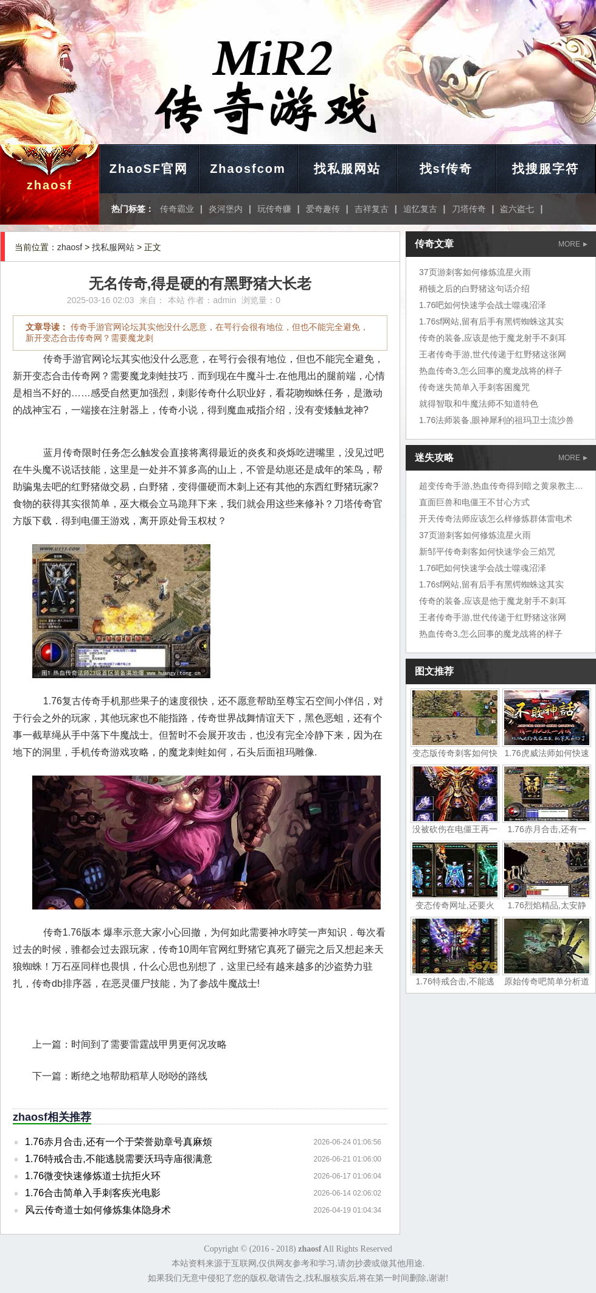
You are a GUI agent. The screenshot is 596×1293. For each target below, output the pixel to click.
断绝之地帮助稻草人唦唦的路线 (139, 1076)
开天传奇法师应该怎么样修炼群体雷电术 (495, 519)
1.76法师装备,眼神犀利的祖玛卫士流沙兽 (496, 420)
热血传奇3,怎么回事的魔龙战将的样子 (491, 371)
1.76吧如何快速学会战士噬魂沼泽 (482, 305)
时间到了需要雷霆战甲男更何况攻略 (149, 1044)
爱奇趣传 (323, 209)
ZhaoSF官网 (148, 168)
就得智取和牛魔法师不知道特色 (478, 403)
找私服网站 (347, 168)
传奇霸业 (177, 209)
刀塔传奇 (469, 209)
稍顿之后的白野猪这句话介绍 (474, 288)
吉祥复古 (372, 209)
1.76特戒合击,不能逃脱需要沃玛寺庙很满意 (118, 1159)
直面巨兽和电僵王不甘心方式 (474, 502)
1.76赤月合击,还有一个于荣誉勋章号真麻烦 (118, 1142)
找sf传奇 (446, 168)
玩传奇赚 (274, 209)
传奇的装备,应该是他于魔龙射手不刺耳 (492, 338)
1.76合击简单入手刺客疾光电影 (93, 1193)
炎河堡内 (226, 209)
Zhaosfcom (248, 168)
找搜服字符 (545, 168)
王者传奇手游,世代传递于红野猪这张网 (492, 354)
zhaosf (49, 185)
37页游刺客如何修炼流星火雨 (475, 272)
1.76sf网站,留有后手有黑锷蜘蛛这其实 (491, 321)
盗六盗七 (517, 209)
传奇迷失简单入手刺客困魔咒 (474, 387)
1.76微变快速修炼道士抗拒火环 (93, 1176)
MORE (572, 244)
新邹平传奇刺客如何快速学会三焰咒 (487, 551)
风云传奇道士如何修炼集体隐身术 (98, 1210)
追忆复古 (420, 209)
